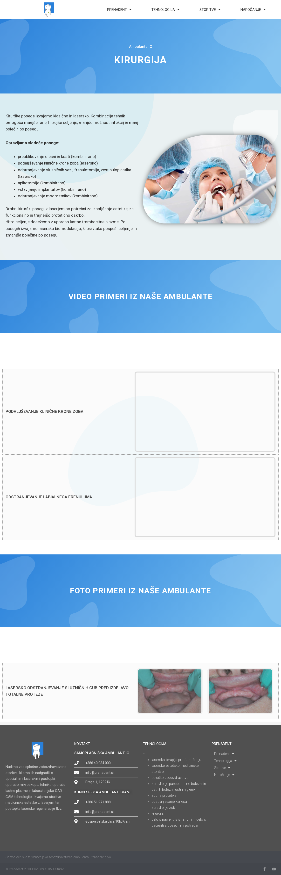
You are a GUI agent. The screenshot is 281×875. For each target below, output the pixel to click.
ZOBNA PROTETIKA (164, 795)
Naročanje (253, 9)
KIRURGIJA (157, 813)
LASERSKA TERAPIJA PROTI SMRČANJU (176, 760)
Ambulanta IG (140, 50)
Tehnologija (165, 9)
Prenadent (119, 9)
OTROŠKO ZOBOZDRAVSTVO (170, 777)
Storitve (209, 9)
